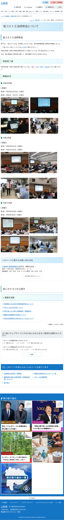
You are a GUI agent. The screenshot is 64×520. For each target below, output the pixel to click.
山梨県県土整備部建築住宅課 (11, 266)
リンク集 (58, 502)
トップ (2, 16)
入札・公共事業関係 (40, 377)
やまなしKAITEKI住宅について (13, 307)
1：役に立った (9, 343)
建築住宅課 (13, 16)
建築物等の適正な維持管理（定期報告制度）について (17, 378)
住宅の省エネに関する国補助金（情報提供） (17, 311)
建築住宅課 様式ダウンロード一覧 (45, 374)
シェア (31, 20)
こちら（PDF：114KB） (42, 67)
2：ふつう (21, 343)
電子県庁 (7, 383)
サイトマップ (14, 502)
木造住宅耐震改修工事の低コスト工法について (18, 318)
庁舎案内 (4, 502)
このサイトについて (27, 502)
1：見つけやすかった (11, 349)
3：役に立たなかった (35, 343)
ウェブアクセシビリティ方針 (44, 502)
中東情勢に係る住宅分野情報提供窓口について (18, 304)
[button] (56, 2)
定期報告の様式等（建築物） (13, 374)
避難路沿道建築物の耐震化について (14, 315)
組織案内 (7, 16)
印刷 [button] (38, 20)
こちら (23, 47)
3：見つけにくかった (40, 349)
